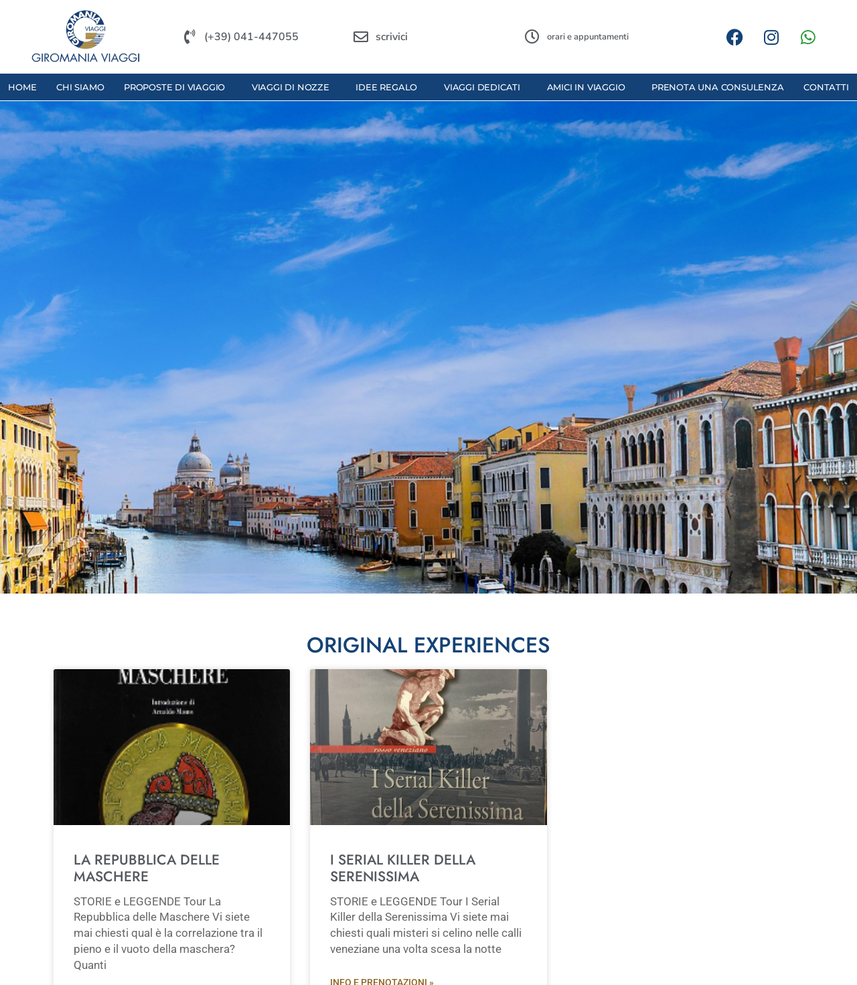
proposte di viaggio (178, 87)
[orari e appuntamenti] (532, 37)
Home (22, 87)
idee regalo (390, 87)
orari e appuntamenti (588, 37)
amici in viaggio (589, 87)
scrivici (392, 36)
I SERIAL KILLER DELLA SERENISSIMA (402, 868)
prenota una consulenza (717, 87)
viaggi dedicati (485, 87)
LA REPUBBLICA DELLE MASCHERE (147, 868)
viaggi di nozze (294, 87)
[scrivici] (361, 37)
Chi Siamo (80, 87)
